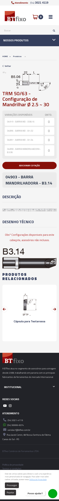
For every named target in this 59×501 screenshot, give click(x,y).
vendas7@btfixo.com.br (16, 429)
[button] (29, 165)
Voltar (6, 66)
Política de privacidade (12, 464)
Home (5, 56)
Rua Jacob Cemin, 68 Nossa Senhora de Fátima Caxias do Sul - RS (26, 436)
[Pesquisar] (53, 30)
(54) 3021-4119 (12, 420)
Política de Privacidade (38, 479)
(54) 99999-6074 (13, 424)
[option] (4, 72)
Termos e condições (11, 468)
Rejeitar (10, 492)
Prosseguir (12, 485)
